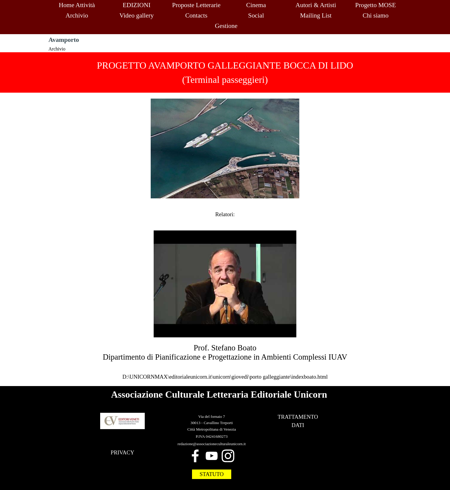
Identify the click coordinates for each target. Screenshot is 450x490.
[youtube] (211, 455)
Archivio (77, 15)
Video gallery (136, 15)
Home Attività (77, 5)
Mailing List (315, 15)
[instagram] (228, 455)
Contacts (196, 15)
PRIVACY (122, 452)
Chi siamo (375, 15)
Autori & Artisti (315, 5)
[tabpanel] (225, 72)
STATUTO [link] (211, 474)
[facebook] (195, 455)
